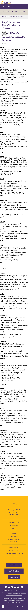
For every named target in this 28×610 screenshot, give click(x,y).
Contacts (14, 531)
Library (14, 534)
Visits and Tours (14, 565)
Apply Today (14, 577)
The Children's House (13, 11)
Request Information (14, 571)
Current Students (14, 550)
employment (14, 536)
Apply (9, 6)
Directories (14, 525)
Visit (3, 6)
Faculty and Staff (14, 556)
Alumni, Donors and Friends (14, 553)
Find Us (14, 528)
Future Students (14, 547)
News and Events (14, 522)
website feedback (17, 595)
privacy (10, 593)
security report (16, 593)
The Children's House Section (14, 17)
